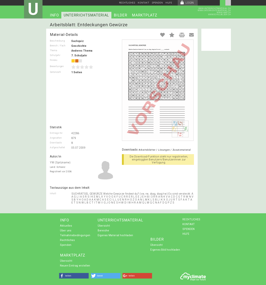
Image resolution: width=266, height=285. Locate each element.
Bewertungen (57, 66)
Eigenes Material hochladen (115, 235)
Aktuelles (66, 225)
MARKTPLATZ (144, 15)
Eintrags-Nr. (56, 133)
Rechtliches (67, 240)
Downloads (56, 142)
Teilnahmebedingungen (75, 235)
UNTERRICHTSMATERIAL (86, 15)
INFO (54, 15)
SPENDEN (157, 2)
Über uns (65, 230)
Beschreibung (57, 41)
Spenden (65, 244)
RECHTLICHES (127, 2)
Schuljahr (55, 55)
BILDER (120, 15)
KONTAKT (143, 2)
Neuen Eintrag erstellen (75, 265)
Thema (53, 50)
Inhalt (53, 193)
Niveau (53, 60)
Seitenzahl (55, 72)
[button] (74, 276)
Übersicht (104, 225)
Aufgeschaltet (57, 147)
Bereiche (103, 230)
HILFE (169, 2)
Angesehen (56, 138)
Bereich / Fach (58, 45)
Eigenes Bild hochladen (165, 249)
